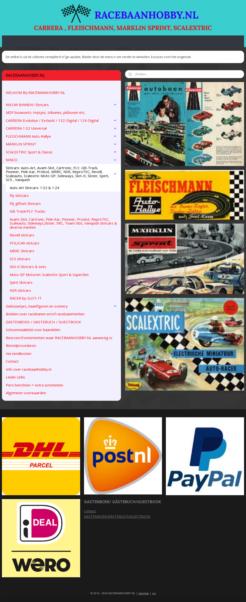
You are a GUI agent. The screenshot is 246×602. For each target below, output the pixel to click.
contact (90, 511)
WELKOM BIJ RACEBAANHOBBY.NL (35, 92)
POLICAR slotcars (24, 243)
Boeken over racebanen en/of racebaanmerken (45, 313)
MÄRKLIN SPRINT (61, 144)
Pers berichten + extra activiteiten (34, 385)
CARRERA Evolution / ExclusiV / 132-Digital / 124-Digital (61, 120)
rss (154, 593)
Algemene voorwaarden (26, 392)
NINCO (61, 159)
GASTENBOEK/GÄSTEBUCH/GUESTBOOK (117, 516)
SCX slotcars (20, 258)
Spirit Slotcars (21, 282)
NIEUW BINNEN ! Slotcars (61, 104)
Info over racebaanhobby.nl (28, 369)
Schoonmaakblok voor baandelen (33, 329)
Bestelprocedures (21, 345)
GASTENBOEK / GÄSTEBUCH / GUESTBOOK (43, 321)
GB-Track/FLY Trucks (27, 211)
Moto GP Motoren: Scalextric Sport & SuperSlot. (49, 274)
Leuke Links (15, 377)
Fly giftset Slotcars (25, 203)
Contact (12, 361)
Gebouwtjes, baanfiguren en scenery (61, 306)
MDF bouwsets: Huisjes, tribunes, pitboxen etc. (45, 112)
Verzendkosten (18, 353)
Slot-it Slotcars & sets (28, 266)
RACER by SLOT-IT (26, 298)
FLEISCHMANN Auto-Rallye (61, 136)
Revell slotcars (22, 235)
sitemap (143, 593)
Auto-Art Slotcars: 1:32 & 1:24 (34, 187)
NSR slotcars (20, 290)
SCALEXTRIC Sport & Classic (61, 152)
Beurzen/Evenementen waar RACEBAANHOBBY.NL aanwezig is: (59, 337)
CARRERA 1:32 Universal (61, 128)
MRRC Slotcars (22, 250)
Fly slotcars (19, 195)
